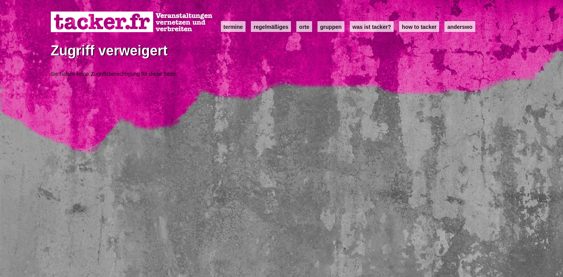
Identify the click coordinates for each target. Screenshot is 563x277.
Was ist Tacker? (372, 27)
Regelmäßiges (271, 27)
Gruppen (331, 27)
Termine (233, 27)
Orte (304, 27)
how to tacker (419, 27)
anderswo (459, 27)
